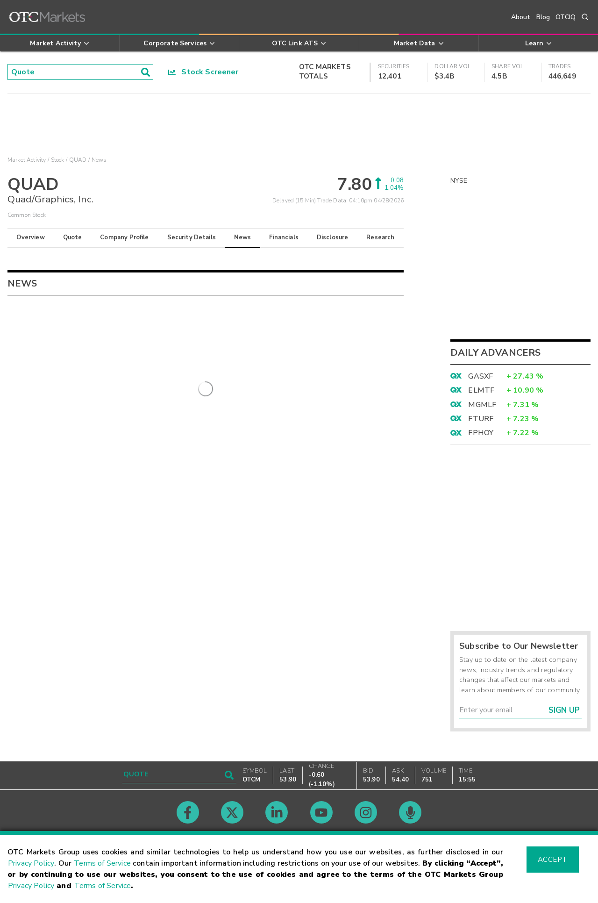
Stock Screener (203, 72)
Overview (30, 237)
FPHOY (480, 433)
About (521, 17)
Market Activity (26, 160)
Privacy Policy (31, 863)
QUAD (78, 160)
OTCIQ (565, 17)
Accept (553, 859)
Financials (284, 237)
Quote (72, 237)
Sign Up (564, 710)
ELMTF (481, 390)
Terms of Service (102, 863)
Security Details (191, 237)
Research (380, 237)
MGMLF (482, 405)
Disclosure (333, 237)
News (242, 237)
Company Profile (124, 237)
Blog (543, 17)
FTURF (480, 419)
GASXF (480, 376)
